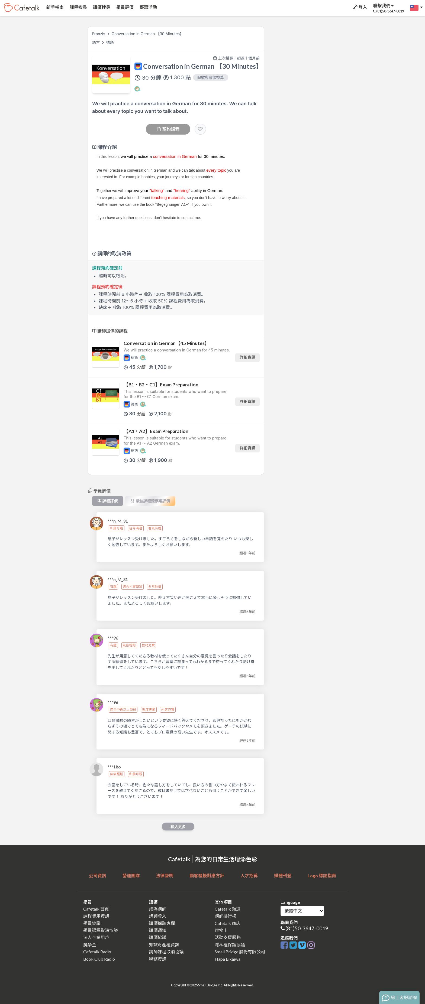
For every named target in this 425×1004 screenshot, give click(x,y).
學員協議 (92, 923)
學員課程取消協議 (100, 930)
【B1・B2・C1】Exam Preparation (161, 384)
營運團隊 (131, 875)
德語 (110, 42)
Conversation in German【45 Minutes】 (166, 343)
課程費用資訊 (96, 915)
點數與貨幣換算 (210, 77)
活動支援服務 (228, 937)
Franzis (98, 33)
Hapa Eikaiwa (227, 958)
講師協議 (157, 937)
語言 (96, 42)
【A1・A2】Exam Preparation (156, 431)
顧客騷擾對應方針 (206, 875)
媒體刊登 (282, 875)
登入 (359, 7)
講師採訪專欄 (162, 923)
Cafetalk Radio (97, 951)
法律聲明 (164, 875)
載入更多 (178, 826)
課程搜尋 (78, 7)
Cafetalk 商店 (227, 923)
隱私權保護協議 (230, 944)
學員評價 (124, 7)
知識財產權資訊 (164, 944)
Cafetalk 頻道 (227, 908)
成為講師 (157, 908)
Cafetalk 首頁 (96, 908)
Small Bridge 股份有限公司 (240, 951)
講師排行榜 (225, 915)
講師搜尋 (101, 7)
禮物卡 (221, 930)
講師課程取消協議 (166, 951)
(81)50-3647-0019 (306, 928)
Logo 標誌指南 (322, 875)
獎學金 (89, 944)
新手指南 (55, 7)
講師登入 (157, 915)
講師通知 (157, 930)
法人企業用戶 (96, 937)
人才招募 (249, 875)
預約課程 (168, 129)
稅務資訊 (157, 958)
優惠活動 (148, 7)
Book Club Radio (99, 958)
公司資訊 (97, 875)
